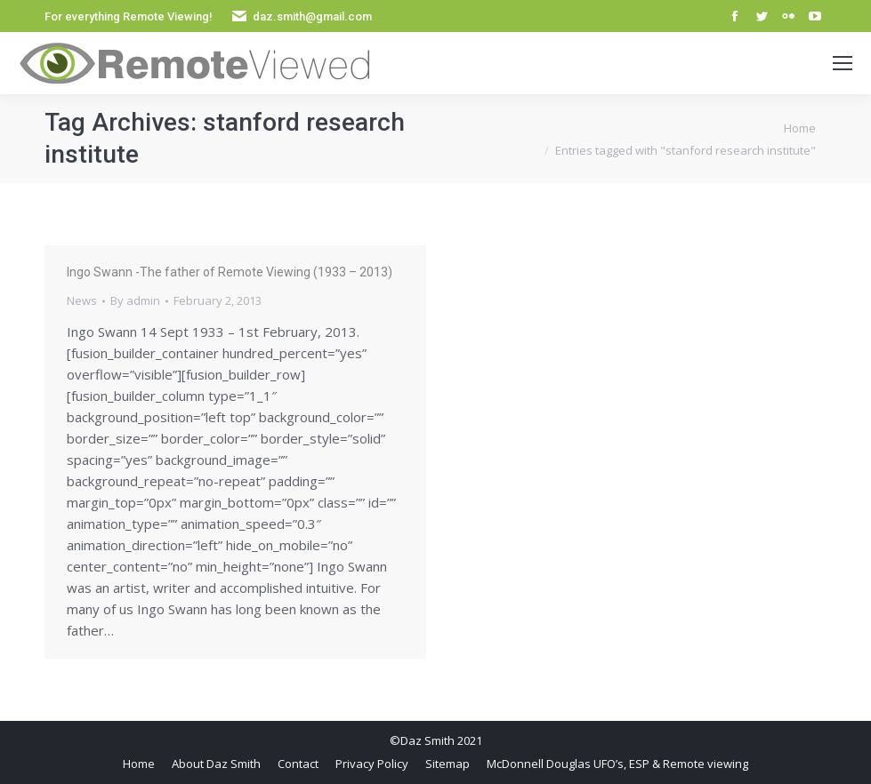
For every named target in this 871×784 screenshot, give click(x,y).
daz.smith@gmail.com (312, 16)
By (135, 300)
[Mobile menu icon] (842, 63)
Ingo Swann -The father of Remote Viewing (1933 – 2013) (229, 272)
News (82, 300)
